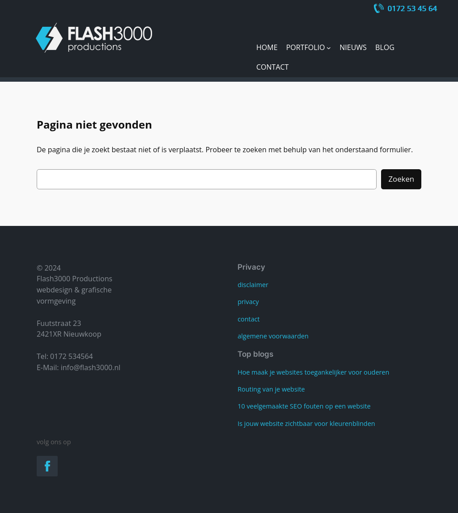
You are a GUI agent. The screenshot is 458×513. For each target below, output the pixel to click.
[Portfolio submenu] (329, 48)
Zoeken (401, 179)
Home (267, 47)
